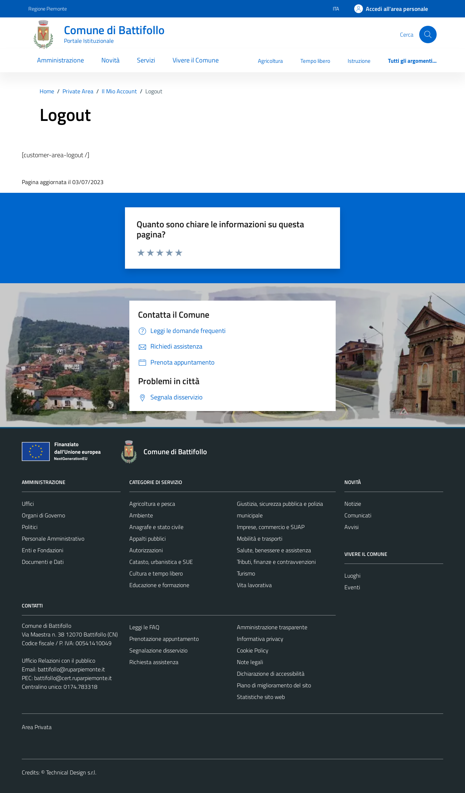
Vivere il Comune (196, 60)
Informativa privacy (260, 638)
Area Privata (37, 727)
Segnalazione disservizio (158, 650)
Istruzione (359, 61)
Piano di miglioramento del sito (274, 685)
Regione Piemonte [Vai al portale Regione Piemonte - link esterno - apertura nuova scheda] (47, 8)
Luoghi (352, 575)
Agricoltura (270, 61)
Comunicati (357, 515)
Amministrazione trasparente (272, 627)
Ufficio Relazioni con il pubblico (58, 660)
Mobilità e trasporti (259, 538)
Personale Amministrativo (53, 538)
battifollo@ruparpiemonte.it (71, 669)
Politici (29, 526)
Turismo (246, 573)
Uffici (28, 503)
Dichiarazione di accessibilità (270, 673)
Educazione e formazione (159, 585)
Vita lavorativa (254, 585)
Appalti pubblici (147, 538)
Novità (110, 60)
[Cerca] (428, 34)
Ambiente (141, 515)
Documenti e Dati (43, 561)
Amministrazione (60, 60)
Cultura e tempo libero (156, 573)
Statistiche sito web (261, 696)
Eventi (352, 587)
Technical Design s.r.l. (71, 772)
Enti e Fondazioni (42, 550)
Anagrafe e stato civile (156, 526)
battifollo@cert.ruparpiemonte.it (73, 678)
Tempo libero (315, 61)
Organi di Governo (43, 515)
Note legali (250, 662)
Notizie (352, 503)
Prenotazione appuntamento (164, 638)
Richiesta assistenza (153, 662)
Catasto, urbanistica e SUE (161, 561)
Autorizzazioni (146, 550)
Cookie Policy (252, 650)
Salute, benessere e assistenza (274, 550)
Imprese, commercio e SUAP (270, 526)
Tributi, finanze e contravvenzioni (276, 561)
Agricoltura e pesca (152, 503)
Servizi (146, 60)
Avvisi (351, 526)
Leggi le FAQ (144, 627)
